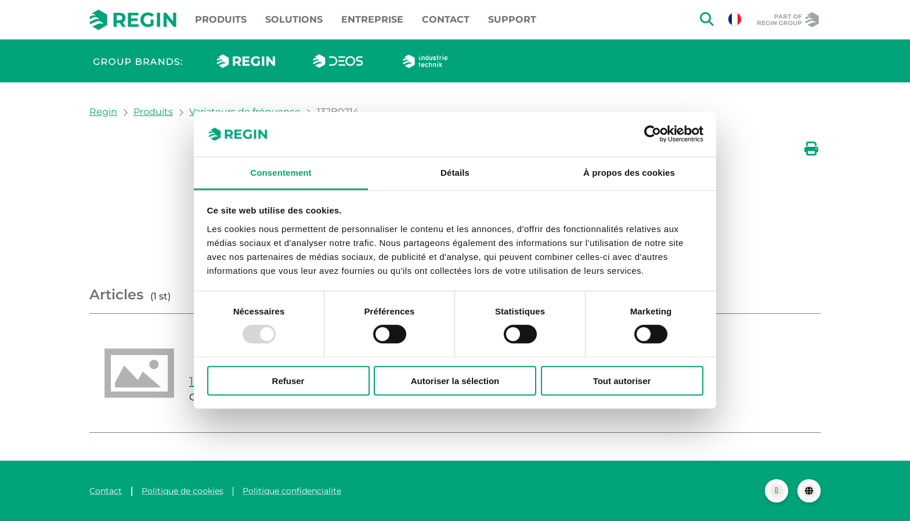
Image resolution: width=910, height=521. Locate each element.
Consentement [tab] (280, 173)
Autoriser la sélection (455, 380)
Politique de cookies (182, 491)
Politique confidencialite (292, 491)
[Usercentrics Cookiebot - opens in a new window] (652, 134)
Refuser (288, 380)
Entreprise (372, 19)
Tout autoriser (622, 380)
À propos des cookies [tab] (629, 173)
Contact (446, 19)
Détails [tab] (455, 173)
